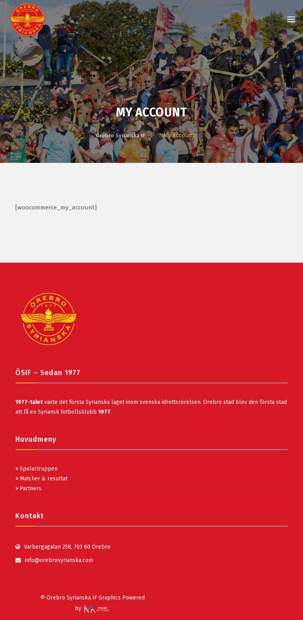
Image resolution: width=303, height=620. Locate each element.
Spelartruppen (38, 468)
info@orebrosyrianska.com (59, 560)
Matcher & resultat (41, 478)
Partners (28, 488)
